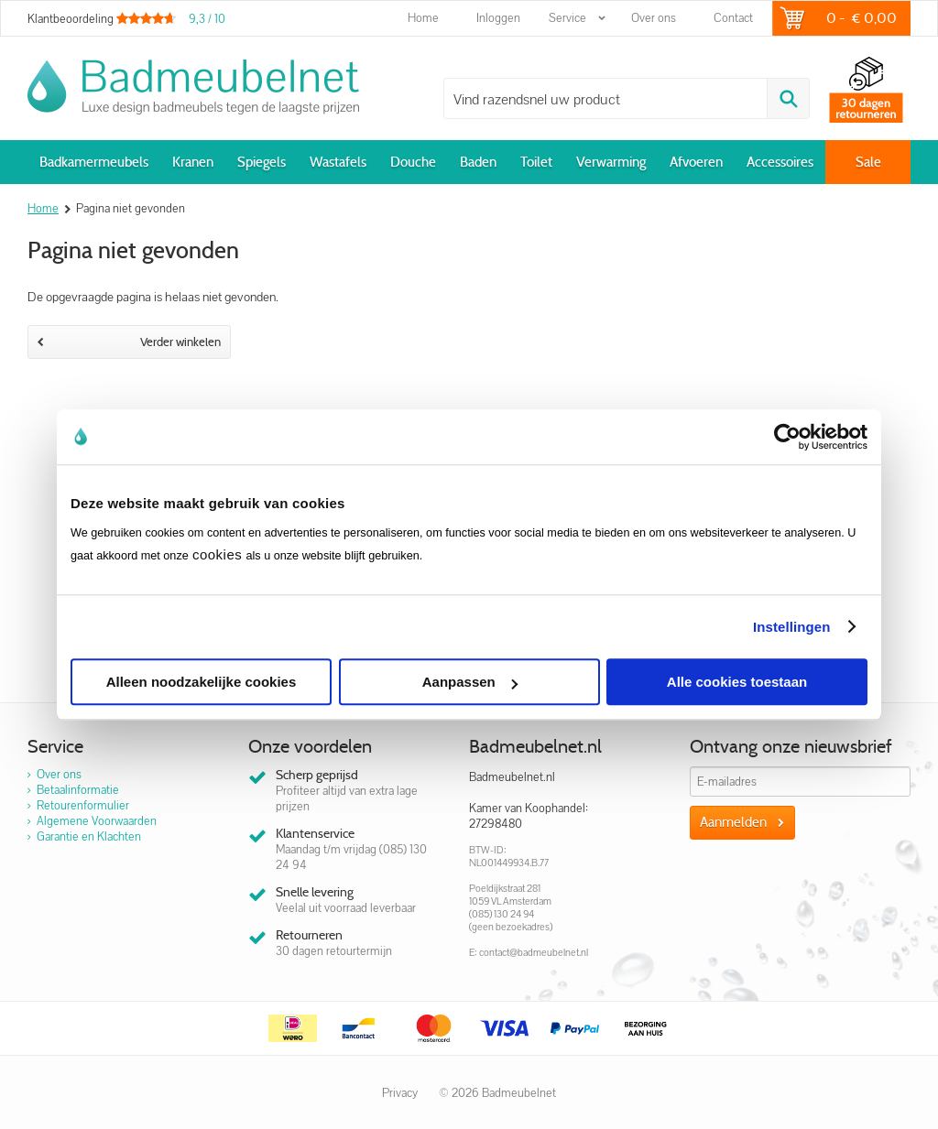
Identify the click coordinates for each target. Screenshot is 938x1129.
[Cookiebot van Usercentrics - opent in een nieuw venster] (787, 437)
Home (423, 18)
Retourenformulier (83, 805)
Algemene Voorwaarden (97, 821)
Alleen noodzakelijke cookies (201, 681)
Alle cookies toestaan (737, 681)
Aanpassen (470, 681)
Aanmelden (733, 822)
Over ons (653, 18)
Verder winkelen (129, 342)
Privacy (400, 1093)
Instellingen (792, 627)
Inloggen (498, 18)
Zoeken (788, 98)
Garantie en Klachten (89, 836)
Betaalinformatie (78, 790)
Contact (733, 18)
